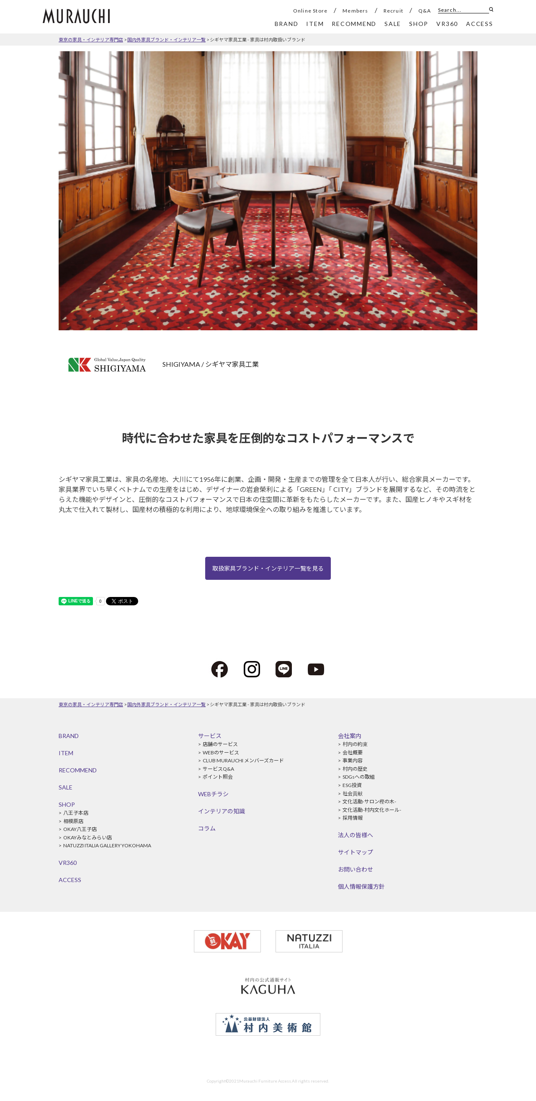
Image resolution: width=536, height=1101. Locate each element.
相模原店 (73, 821)
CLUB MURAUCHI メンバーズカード (243, 760)
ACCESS (70, 879)
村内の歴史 (355, 769)
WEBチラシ (213, 793)
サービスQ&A (218, 769)
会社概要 (353, 752)
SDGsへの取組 (359, 777)
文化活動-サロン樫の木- (369, 801)
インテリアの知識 (221, 811)
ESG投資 (352, 785)
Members (355, 11)
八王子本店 (75, 813)
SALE (65, 787)
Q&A (424, 11)
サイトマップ (355, 852)
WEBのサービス (221, 752)
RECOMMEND (78, 770)
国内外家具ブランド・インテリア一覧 (166, 39)
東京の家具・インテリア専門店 (91, 39)
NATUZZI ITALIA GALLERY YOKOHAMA (107, 845)
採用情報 (353, 818)
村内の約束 (355, 744)
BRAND (69, 735)
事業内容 (353, 760)
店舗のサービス (220, 744)
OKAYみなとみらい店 (87, 837)
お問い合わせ (355, 869)
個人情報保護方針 (361, 886)
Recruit (393, 11)
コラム (207, 828)
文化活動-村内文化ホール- (372, 810)
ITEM (66, 752)
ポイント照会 (218, 777)
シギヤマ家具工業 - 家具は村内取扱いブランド (257, 39)
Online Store (310, 11)
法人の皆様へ (355, 835)
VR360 (68, 862)
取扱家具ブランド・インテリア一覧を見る (268, 568)
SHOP (67, 804)
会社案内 (349, 735)
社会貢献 (353, 793)
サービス (210, 735)
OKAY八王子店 (80, 829)
